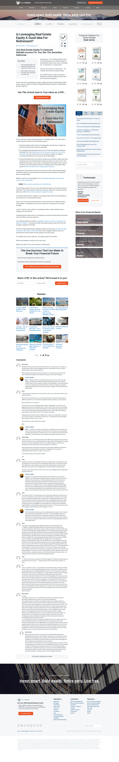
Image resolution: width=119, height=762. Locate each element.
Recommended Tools (92, 714)
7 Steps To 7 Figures (75, 716)
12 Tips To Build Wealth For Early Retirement (88, 134)
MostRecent (92, 113)
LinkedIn (28, 735)
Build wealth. (53, 15)
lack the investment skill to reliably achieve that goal (39, 169)
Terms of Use (34, 741)
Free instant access (25, 723)
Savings (56, 719)
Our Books (73, 714)
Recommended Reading (93, 713)
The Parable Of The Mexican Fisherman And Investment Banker (88, 155)
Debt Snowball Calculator (60, 729)
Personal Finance (58, 724)
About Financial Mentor (76, 711)
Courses (89, 719)
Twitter (21, 735)
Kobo (80, 63)
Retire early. (71, 15)
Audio (88, 723)
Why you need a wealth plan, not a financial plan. (38, 186)
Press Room (73, 721)
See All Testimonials (83, 200)
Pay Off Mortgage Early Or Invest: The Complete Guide (87, 145)
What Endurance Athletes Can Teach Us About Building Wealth (89, 150)
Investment (56, 721)
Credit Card (57, 714)
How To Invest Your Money (94, 711)
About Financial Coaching (77, 713)
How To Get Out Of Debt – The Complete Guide (89, 138)
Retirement (56, 711)
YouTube (31, 735)
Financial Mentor (34, 3)
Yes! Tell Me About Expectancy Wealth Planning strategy (42, 269)
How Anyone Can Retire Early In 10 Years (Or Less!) (88, 119)
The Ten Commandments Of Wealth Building (88, 126)
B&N (83, 63)
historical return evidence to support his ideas (39, 194)
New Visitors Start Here (93, 716)
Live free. (87, 15)
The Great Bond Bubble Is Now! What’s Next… (89, 141)
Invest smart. (34, 15)
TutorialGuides (99, 113)
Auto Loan (56, 718)
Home (18, 741)
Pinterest (37, 735)
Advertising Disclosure (32, 45)
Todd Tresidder (29, 382)
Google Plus (25, 735)
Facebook (18, 735)
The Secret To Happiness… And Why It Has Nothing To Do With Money (88, 130)
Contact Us (40, 741)
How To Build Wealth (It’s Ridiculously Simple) (88, 123)
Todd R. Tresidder (75, 719)
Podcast (72, 718)
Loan (55, 723)
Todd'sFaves (85, 113)
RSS (34, 735)
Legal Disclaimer (95, 200)
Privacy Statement (25, 741)
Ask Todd (89, 718)
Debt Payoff (57, 716)
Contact (72, 723)
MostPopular (79, 113)
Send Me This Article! (42, 100)
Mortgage (56, 713)
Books (88, 721)
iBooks (86, 63)
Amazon (77, 63)
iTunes (40, 735)
